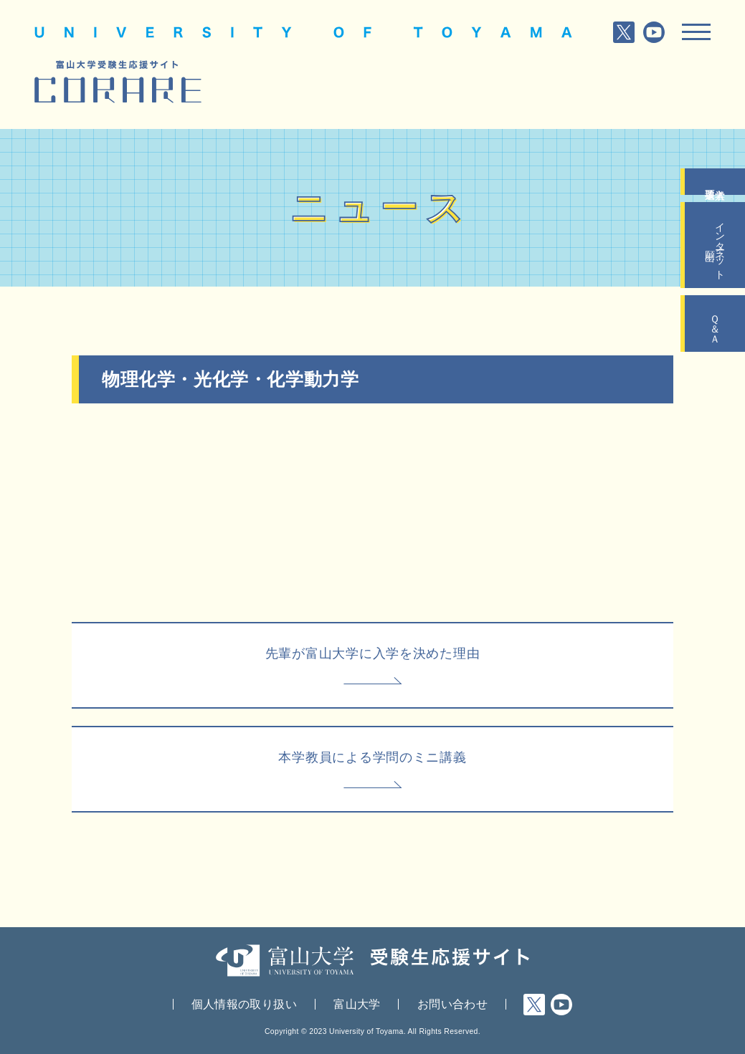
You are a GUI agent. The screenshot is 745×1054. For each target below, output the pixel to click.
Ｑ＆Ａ (715, 323)
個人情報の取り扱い (244, 1004)
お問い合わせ (452, 1004)
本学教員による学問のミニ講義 (372, 757)
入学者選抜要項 (715, 181)
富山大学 (356, 1004)
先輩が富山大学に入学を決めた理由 (372, 653)
